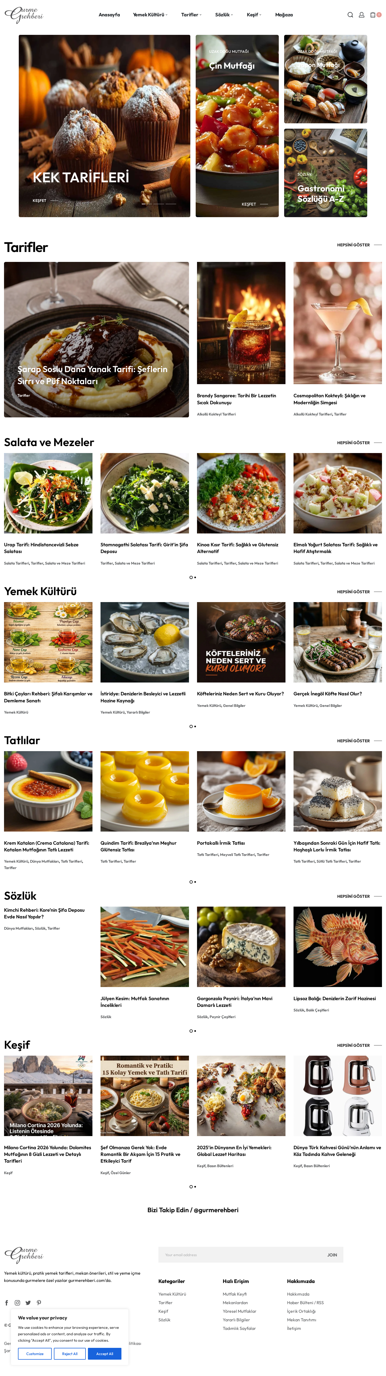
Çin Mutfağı (232, 65)
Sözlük (305, 174)
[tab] (147, 204)
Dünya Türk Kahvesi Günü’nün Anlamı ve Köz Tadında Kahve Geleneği (337, 1150)
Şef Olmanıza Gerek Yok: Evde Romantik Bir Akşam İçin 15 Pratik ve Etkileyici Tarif (140, 1154)
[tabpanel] (104, 126)
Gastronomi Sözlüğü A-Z (321, 193)
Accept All (104, 1353)
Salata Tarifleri (16, 563)
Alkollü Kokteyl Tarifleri (216, 414)
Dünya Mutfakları (44, 861)
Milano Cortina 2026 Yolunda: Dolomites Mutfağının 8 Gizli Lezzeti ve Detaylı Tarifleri (47, 1154)
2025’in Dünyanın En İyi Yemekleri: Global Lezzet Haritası (234, 1150)
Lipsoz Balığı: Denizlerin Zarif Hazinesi (335, 998)
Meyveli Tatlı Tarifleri (237, 854)
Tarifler (23, 395)
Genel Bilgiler (234, 705)
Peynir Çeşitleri (222, 1016)
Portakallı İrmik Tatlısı (221, 843)
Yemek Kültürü (16, 712)
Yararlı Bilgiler (138, 712)
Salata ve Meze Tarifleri (65, 563)
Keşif (8, 1172)
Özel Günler (121, 1172)
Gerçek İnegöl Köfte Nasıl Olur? (328, 694)
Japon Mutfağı (319, 65)
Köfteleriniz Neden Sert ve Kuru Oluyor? (240, 694)
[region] (70, 1337)
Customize (34, 1353)
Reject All (69, 1353)
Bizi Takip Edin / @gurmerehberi (193, 1210)
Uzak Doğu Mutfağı (229, 51)
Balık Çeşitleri (317, 1010)
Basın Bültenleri (220, 1165)
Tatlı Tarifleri (71, 861)
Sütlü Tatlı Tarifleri (332, 861)
